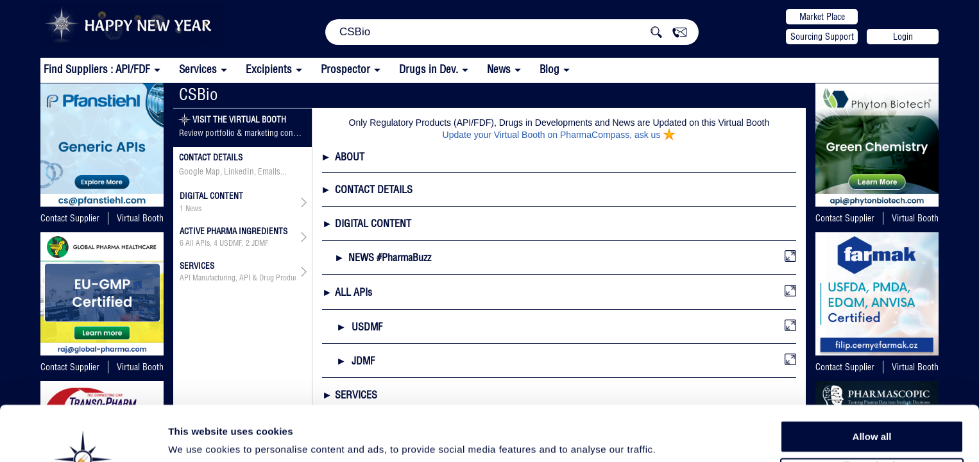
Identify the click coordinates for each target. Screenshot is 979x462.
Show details (673, 437)
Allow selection (872, 414)
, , (224, 243)
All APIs (197, 243)
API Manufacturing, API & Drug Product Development (238, 277)
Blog (549, 69)
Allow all (872, 384)
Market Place (822, 16)
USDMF (230, 243)
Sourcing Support (822, 36)
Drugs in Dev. (428, 69)
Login (903, 36)
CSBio (198, 94)
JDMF (259, 243)
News (499, 69)
